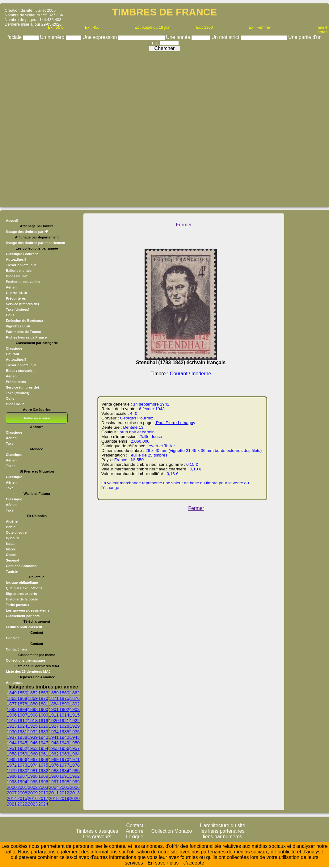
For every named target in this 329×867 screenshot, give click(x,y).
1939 (33, 737)
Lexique (134, 836)
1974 (33, 765)
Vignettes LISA (18, 326)
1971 (75, 759)
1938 (22, 737)
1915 (75, 715)
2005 (64, 787)
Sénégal (12, 560)
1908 (33, 715)
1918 (33, 720)
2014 (12, 798)
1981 (33, 770)
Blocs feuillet (16, 276)
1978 (75, 765)
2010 (43, 792)
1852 (33, 692)
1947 (43, 742)
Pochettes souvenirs (23, 282)
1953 (33, 748)
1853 (43, 692)
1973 (22, 765)
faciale (15, 37)
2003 (43, 787)
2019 (64, 798)
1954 (43, 748)
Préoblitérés (16, 298)
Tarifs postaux (17, 605)
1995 (33, 781)
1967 (33, 759)
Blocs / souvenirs (20, 370)
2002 (33, 787)
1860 (64, 692)
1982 (43, 770)
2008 (22, 792)
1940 (43, 737)
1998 (64, 781)
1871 (54, 698)
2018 (54, 798)
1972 (12, 765)
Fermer (184, 224)
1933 (43, 731)
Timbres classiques (97, 831)
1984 (64, 770)
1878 (22, 703)
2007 (12, 792)
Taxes (10, 466)
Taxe (10, 443)
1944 (12, 742)
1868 (22, 698)
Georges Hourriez (136, 418)
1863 (12, 698)
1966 (22, 759)
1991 (64, 776)
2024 (43, 804)
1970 (64, 759)
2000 (12, 787)
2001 (22, 787)
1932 (33, 731)
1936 (75, 731)
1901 (54, 709)
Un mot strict (225, 37)
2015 (22, 798)
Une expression (100, 37)
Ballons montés (19, 270)
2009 (33, 792)
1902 (64, 709)
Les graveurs (97, 836)
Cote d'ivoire (16, 532)
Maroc (11, 549)
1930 (12, 731)
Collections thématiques (26, 660)
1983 (54, 770)
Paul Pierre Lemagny (175, 422)
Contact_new (16, 649)
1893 (12, 709)
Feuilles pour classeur (24, 627)
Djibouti (12, 538)
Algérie (12, 521)
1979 (12, 770)
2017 (43, 798)
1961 (43, 753)
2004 (54, 787)
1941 (54, 737)
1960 (33, 753)
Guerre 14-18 (16, 293)
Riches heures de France (26, 337)
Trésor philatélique (21, 265)
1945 (22, 742)
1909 (43, 715)
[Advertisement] (163, 128)
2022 (22, 804)
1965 (12, 759)
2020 (75, 798)
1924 (22, 726)
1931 (22, 731)
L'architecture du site (222, 825)
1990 (54, 776)
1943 (75, 737)
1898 (33, 709)
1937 (12, 737)
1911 (54, 715)
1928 (64, 726)
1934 (54, 731)
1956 (64, 748)
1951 (12, 748)
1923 (12, 726)
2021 (12, 804)
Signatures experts (21, 594)
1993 (12, 781)
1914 (64, 715)
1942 (64, 737)
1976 (54, 765)
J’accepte (193, 862)
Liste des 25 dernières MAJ (28, 671)
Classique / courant (22, 254)
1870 (43, 698)
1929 (75, 726)
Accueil (12, 220)
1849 (12, 692)
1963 (64, 753)
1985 (75, 770)
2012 (64, 792)
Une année (179, 37)
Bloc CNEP (15, 404)
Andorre (135, 831)
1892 (75, 703)
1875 (64, 698)
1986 (12, 776)
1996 (43, 781)
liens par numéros (222, 836)
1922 (75, 720)
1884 (54, 703)
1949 (64, 742)
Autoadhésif (16, 259)
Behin (10, 527)
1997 (54, 781)
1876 (75, 698)
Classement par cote (23, 616)
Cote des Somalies (21, 566)
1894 (22, 709)
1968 (43, 759)
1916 (12, 720)
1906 (12, 715)
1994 (22, 781)
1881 (43, 703)
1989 (43, 776)
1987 (22, 776)
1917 (22, 720)
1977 (64, 765)
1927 (54, 726)
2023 (33, 804)
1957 (75, 748)
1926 (43, 726)
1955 (54, 748)
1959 (22, 753)
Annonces (14, 682)
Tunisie (12, 571)
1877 (12, 703)
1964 (75, 753)
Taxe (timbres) (17, 309)
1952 (22, 748)
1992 (75, 776)
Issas (10, 543)
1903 (75, 709)
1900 (43, 709)
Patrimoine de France (23, 332)
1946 (33, 742)
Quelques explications (24, 588)
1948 (54, 742)
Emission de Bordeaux (24, 320)
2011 (54, 792)
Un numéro (53, 37)
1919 (43, 720)
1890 (64, 703)
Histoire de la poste (22, 599)
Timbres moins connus (36, 417)
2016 (33, 798)
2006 (75, 787)
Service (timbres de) (22, 304)
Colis (10, 315)
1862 (75, 692)
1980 (22, 770)
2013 (75, 792)
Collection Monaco (171, 831)
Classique (14, 348)
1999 (75, 781)
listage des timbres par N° (27, 232)
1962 (54, 753)
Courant (12, 354)
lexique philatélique (22, 582)
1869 (33, 698)
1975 (43, 765)
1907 (22, 715)
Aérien (11, 287)
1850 (22, 692)
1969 (54, 759)
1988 (33, 776)
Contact (12, 638)
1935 (64, 731)
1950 (75, 742)
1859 (54, 692)
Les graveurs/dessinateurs (28, 610)
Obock (11, 555)
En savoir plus (163, 862)
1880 (33, 703)
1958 (12, 753)
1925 (33, 726)
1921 (64, 720)
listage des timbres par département (35, 243)
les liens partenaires (222, 831)
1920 (54, 720)
